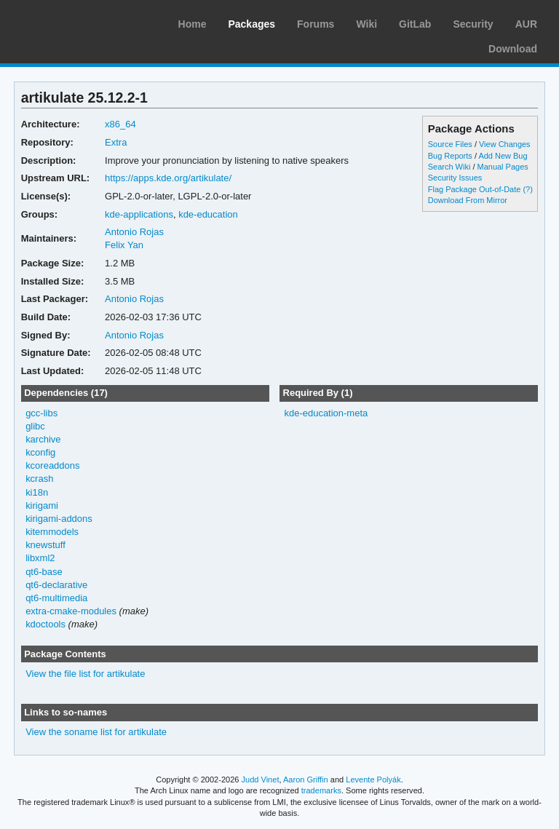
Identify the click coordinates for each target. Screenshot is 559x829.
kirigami (41, 505)
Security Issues (455, 177)
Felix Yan (124, 244)
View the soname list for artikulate (96, 731)
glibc (35, 426)
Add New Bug (502, 155)
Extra (116, 142)
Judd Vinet (261, 779)
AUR (526, 24)
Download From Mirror (467, 200)
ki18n (36, 492)
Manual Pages (502, 166)
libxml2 (40, 557)
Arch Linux (80, 21)
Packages (251, 24)
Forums (315, 24)
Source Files (450, 144)
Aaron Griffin (305, 779)
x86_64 (120, 124)
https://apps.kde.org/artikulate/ (168, 177)
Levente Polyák (373, 779)
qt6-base (44, 571)
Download (512, 49)
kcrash (39, 478)
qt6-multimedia (56, 597)
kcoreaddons (52, 465)
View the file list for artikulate (85, 673)
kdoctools (45, 624)
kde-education (208, 214)
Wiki (366, 24)
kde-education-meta (326, 413)
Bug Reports (450, 155)
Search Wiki (449, 166)
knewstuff (45, 544)
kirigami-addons (58, 518)
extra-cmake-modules (70, 611)
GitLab (415, 24)
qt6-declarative (56, 584)
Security (473, 24)
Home (192, 24)
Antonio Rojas (134, 231)
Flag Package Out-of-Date (474, 189)
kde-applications (139, 214)
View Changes (505, 144)
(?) (527, 189)
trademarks (321, 790)
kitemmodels (52, 531)
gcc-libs (41, 413)
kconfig (40, 452)
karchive (42, 439)
